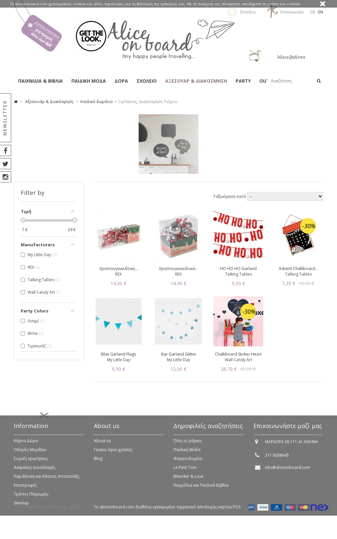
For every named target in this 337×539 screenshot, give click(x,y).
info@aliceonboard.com (287, 471)
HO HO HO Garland (238, 268)
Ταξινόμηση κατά (230, 196)
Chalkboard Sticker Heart (238, 354)
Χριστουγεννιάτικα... (178, 268)
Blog (98, 462)
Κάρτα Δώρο (26, 444)
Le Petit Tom (184, 471)
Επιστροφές (25, 489)
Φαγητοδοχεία (187, 462)
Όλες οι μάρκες (187, 444)
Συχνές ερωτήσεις (31, 462)
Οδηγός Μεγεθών (30, 453)
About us (102, 444)
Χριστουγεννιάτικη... (118, 268)
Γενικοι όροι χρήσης (113, 453)
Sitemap (21, 506)
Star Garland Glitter (178, 354)
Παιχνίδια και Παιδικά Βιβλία (200, 489)
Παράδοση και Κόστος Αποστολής (46, 480)
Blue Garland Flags (118, 354)
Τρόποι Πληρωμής (31, 497)
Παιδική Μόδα (186, 453)
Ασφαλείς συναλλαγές (34, 471)
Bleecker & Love (188, 480)
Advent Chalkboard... (298, 268)
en (320, 12)
